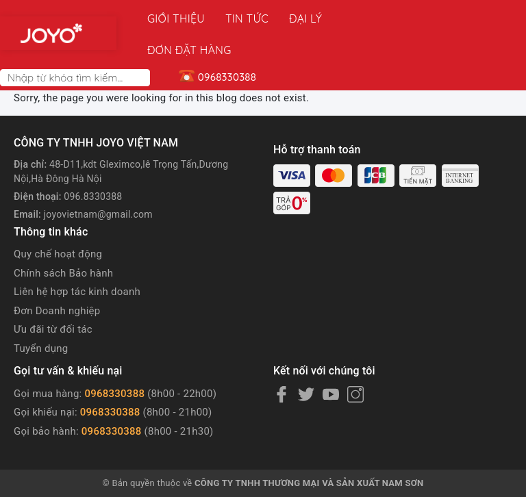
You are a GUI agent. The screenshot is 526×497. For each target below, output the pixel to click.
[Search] (142, 46)
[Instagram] (355, 363)
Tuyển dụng (41, 317)
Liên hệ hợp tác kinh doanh (77, 260)
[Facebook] (281, 363)
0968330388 (114, 362)
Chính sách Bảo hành (63, 241)
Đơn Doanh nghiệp (57, 279)
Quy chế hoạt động (58, 222)
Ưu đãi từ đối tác (53, 298)
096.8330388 (93, 165)
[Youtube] (331, 363)
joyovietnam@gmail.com (98, 182)
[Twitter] (306, 363)
